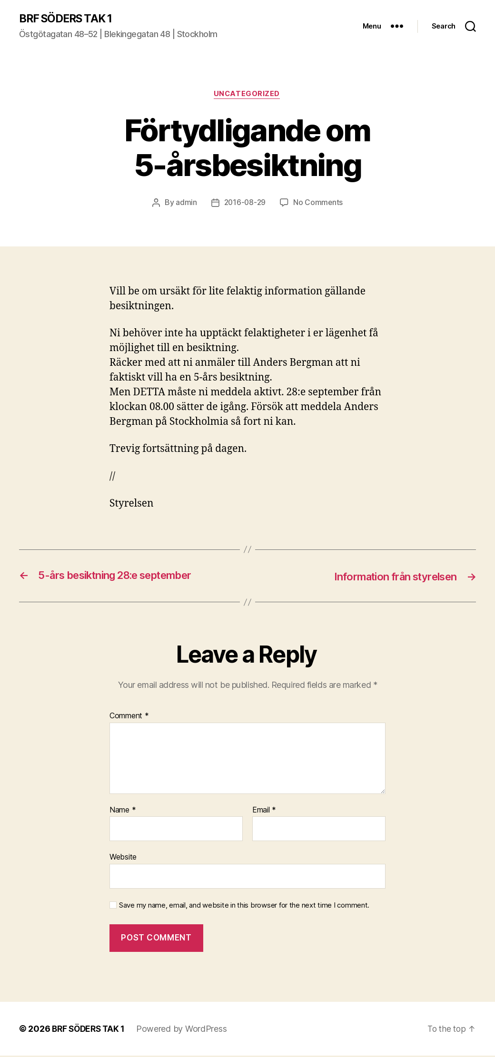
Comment (129, 717)
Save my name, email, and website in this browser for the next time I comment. (244, 906)
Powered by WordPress (185, 1030)
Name (122, 811)
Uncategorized (247, 95)
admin (185, 204)
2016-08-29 (244, 204)
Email (264, 811)
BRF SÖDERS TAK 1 (68, 19)
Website (123, 858)
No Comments (319, 204)
